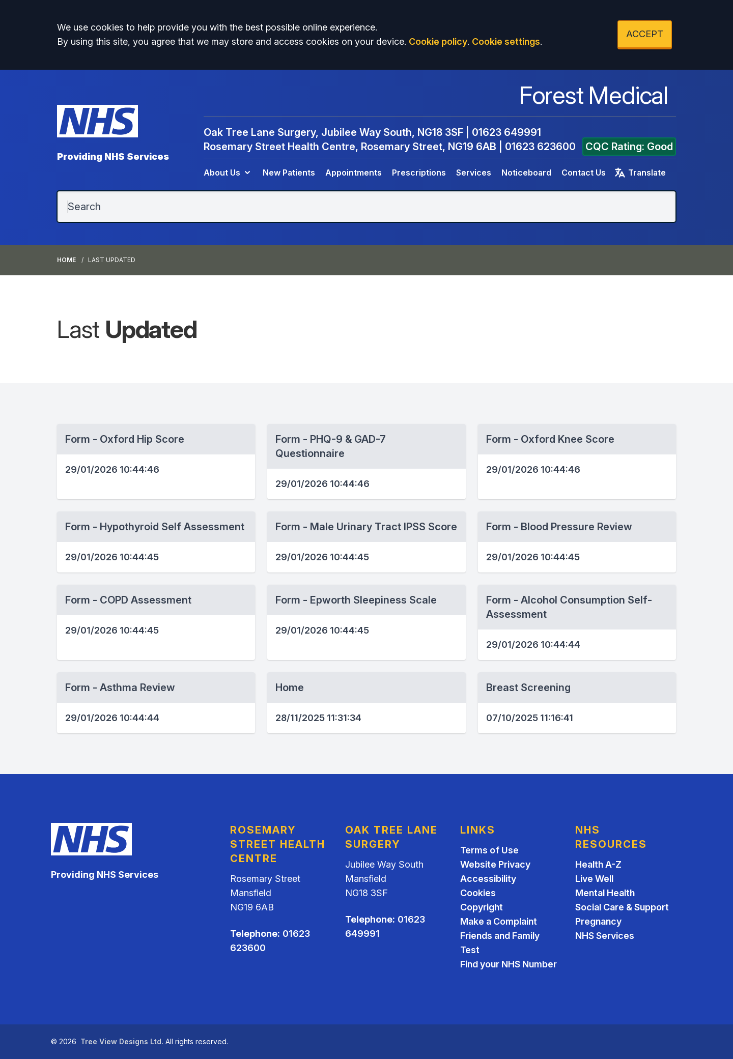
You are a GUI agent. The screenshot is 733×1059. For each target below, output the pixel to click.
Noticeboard (526, 172)
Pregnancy (598, 921)
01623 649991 (506, 132)
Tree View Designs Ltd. (121, 1041)
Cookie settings (506, 41)
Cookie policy (438, 41)
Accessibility (488, 878)
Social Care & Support (622, 907)
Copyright (481, 907)
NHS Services (604, 935)
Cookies (478, 893)
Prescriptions (419, 172)
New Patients (289, 172)
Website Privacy (495, 864)
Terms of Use (489, 850)
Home (66, 260)
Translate (640, 172)
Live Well (594, 878)
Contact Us (583, 172)
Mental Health (605, 893)
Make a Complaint (498, 921)
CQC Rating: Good (629, 146)
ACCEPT (644, 33)
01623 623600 (540, 146)
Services (473, 172)
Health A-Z (598, 864)
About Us (228, 172)
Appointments (353, 172)
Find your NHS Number (508, 964)
